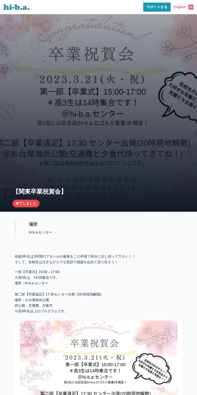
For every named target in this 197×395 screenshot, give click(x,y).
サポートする (157, 7)
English (179, 7)
